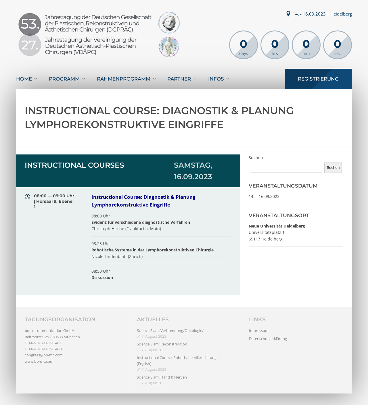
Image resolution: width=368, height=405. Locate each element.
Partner (179, 79)
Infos (216, 79)
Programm (64, 79)
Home (24, 79)
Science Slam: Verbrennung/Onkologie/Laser (175, 330)
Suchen (256, 157)
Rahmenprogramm (123, 79)
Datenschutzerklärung (268, 338)
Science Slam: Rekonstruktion (162, 344)
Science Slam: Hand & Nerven (162, 377)
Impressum (259, 330)
